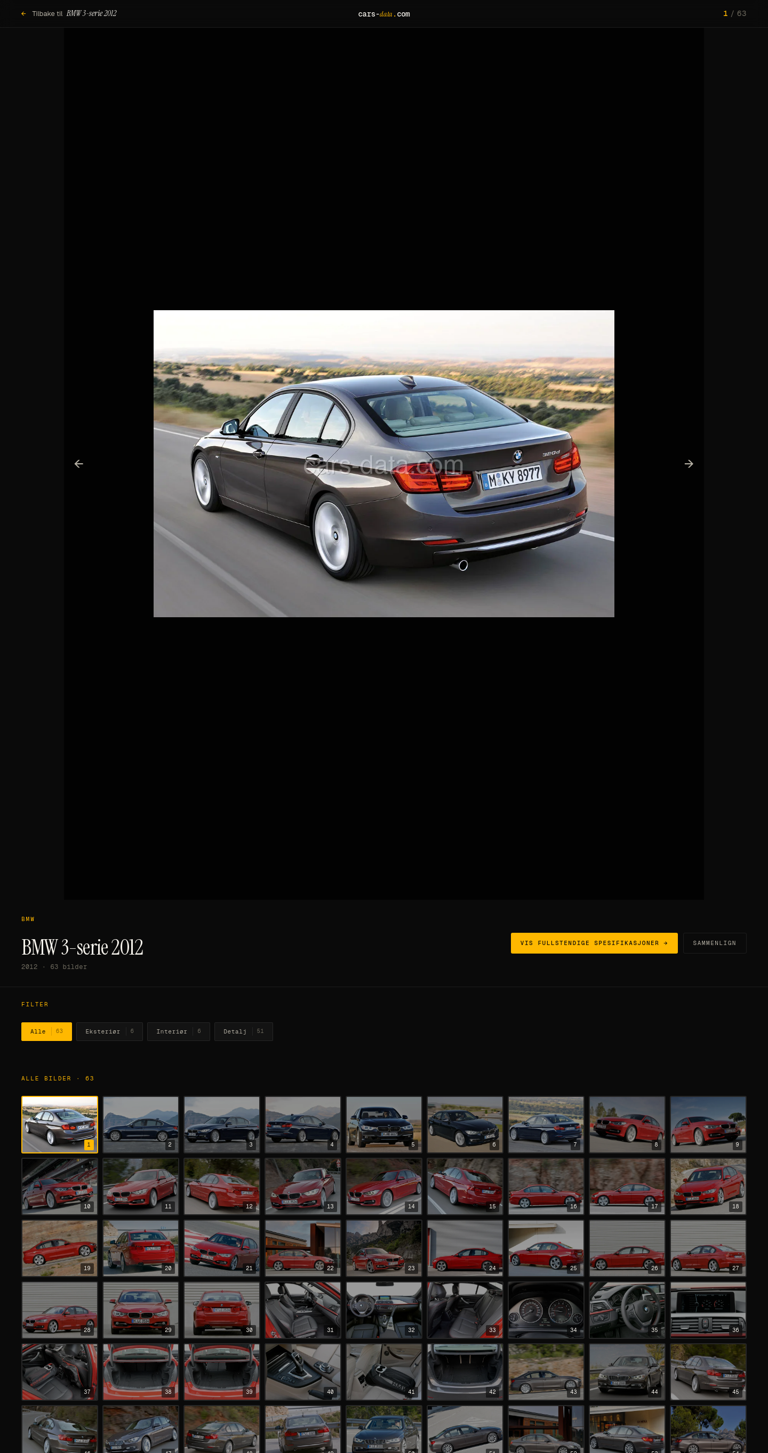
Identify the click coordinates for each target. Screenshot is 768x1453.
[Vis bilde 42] (465, 1372)
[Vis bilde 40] (303, 1372)
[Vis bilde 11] (140, 1186)
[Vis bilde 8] (627, 1124)
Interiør (178, 1031)
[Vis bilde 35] (627, 1310)
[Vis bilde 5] (384, 1124)
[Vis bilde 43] (546, 1372)
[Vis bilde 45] (708, 1372)
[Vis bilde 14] (384, 1186)
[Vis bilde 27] (708, 1248)
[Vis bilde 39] (221, 1372)
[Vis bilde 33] (465, 1310)
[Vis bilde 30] (221, 1310)
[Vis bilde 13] (303, 1186)
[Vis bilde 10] (59, 1186)
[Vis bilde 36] (708, 1310)
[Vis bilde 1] (59, 1124)
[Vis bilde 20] (140, 1248)
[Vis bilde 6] (465, 1124)
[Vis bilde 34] (546, 1310)
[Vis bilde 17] (627, 1186)
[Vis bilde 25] (546, 1248)
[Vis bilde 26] (627, 1248)
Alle (46, 1031)
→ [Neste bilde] (689, 463)
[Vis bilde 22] (303, 1248)
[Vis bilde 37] (59, 1372)
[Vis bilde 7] (546, 1124)
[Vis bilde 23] (384, 1248)
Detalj (243, 1031)
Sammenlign (715, 943)
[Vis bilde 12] (221, 1186)
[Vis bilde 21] (221, 1248)
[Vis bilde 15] (465, 1186)
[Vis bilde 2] (140, 1124)
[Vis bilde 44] (627, 1372)
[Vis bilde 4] (303, 1124)
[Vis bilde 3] (221, 1124)
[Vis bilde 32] (384, 1310)
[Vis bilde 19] (59, 1248)
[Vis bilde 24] (465, 1248)
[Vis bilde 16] (546, 1186)
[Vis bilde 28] (59, 1310)
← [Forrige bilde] (79, 463)
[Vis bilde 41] (384, 1372)
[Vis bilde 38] (140, 1372)
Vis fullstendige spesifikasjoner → (594, 943)
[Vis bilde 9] (708, 1124)
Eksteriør (109, 1031)
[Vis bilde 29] (140, 1310)
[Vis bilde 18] (708, 1186)
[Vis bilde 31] (303, 1310)
